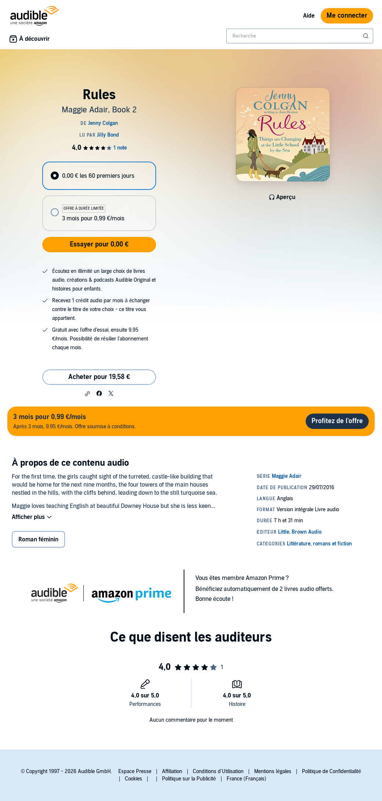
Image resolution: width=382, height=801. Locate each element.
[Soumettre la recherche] (366, 36)
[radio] (99, 176)
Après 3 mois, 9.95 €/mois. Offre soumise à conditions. (74, 421)
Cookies (133, 779)
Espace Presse (134, 771)
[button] (87, 394)
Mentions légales (272, 771)
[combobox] (299, 36)
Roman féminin (38, 539)
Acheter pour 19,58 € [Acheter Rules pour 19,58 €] (99, 377)
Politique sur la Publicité (189, 779)
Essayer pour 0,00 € (99, 244)
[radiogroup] (99, 196)
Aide (309, 15)
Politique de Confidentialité (331, 771)
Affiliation (172, 771)
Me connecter (347, 15)
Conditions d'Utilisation (218, 771)
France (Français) (246, 779)
